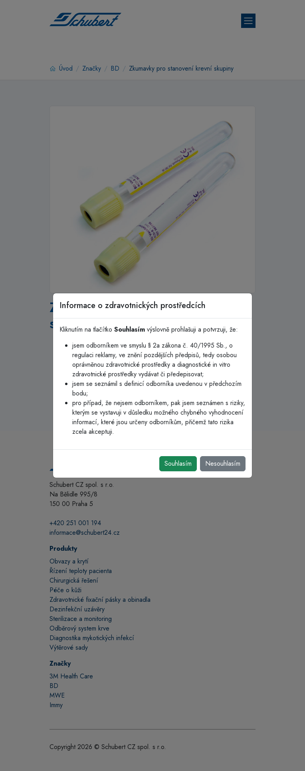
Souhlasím (178, 463)
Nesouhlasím (222, 463)
